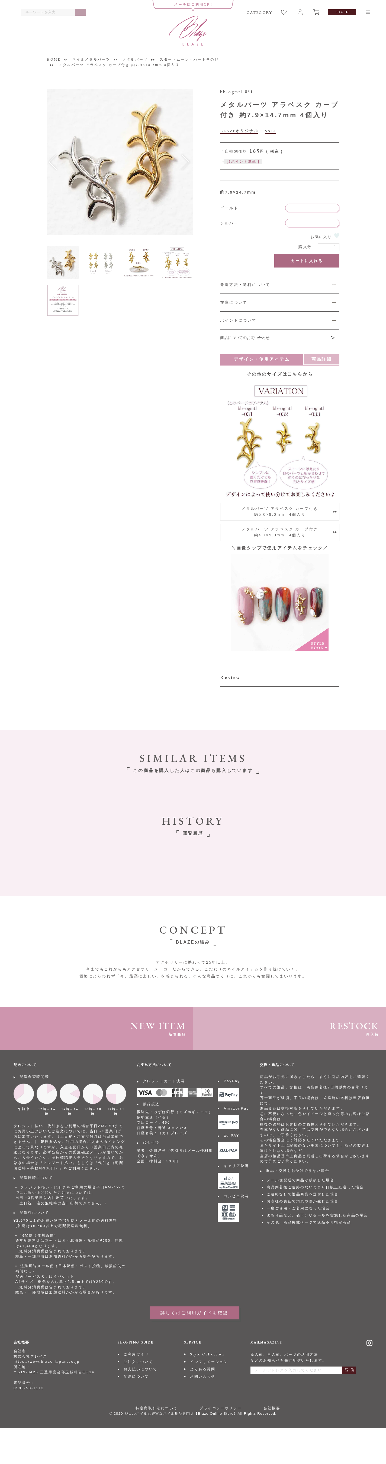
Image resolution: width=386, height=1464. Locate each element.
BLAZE (188, 30)
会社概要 (271, 1408)
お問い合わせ (202, 1376)
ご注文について (138, 1362)
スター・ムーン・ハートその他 (189, 59)
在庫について (233, 302)
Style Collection (207, 1354)
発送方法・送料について (245, 284)
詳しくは (279, 320)
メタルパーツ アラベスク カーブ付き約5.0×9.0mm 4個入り (280, 511)
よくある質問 (202, 1369)
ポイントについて (238, 320)
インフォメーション (209, 1362)
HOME (53, 59)
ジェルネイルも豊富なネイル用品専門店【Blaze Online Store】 (181, 1413)
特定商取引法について (157, 1408)
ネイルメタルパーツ (91, 59)
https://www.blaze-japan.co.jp (47, 1361)
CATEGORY (259, 12)
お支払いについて (140, 1369)
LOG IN (342, 12)
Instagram (369, 1343)
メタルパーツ (135, 59)
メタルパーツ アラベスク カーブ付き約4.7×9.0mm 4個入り (280, 532)
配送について (136, 1376)
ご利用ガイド (136, 1354)
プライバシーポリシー (221, 1408)
